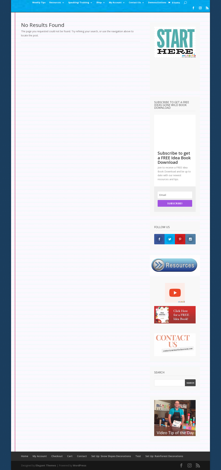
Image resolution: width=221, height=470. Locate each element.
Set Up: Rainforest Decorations (164, 456)
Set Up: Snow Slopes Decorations (111, 456)
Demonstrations (157, 2)
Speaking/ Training (78, 2)
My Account (115, 2)
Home (24, 456)
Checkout (57, 456)
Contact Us (135, 2)
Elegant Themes (46, 465)
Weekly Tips (39, 2)
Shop (99, 2)
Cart (70, 456)
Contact (82, 456)
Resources (55, 2)
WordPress (79, 465)
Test (138, 456)
